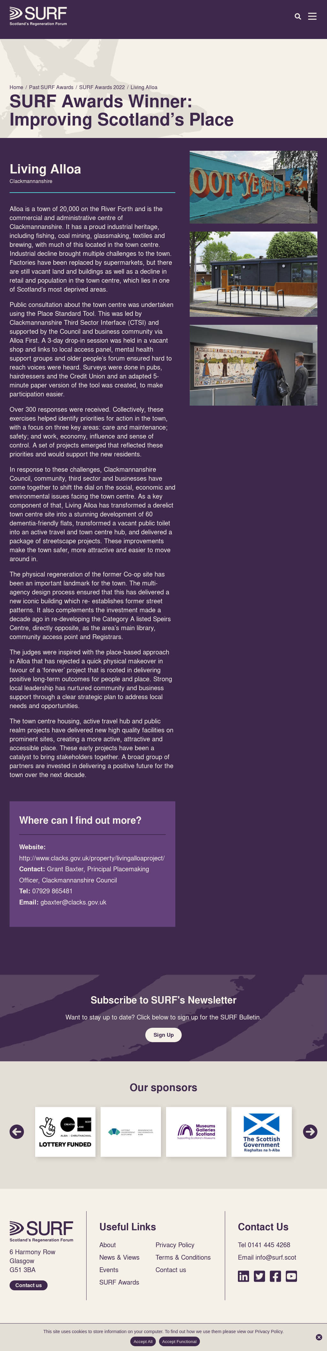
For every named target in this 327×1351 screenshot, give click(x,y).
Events (108, 1272)
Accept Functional (179, 1341)
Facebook (275, 1279)
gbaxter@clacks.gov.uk (73, 901)
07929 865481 (52, 890)
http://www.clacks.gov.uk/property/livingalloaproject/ (92, 857)
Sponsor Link (65, 1135)
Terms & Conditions (183, 1260)
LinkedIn (243, 1279)
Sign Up (163, 1036)
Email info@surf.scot (267, 1260)
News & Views (119, 1260)
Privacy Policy (175, 1247)
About (107, 1247)
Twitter (259, 1279)
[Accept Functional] (319, 1337)
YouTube (291, 1279)
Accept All (143, 1341)
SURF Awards (119, 1285)
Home (38, 16)
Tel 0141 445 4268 (264, 1247)
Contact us (28, 1288)
